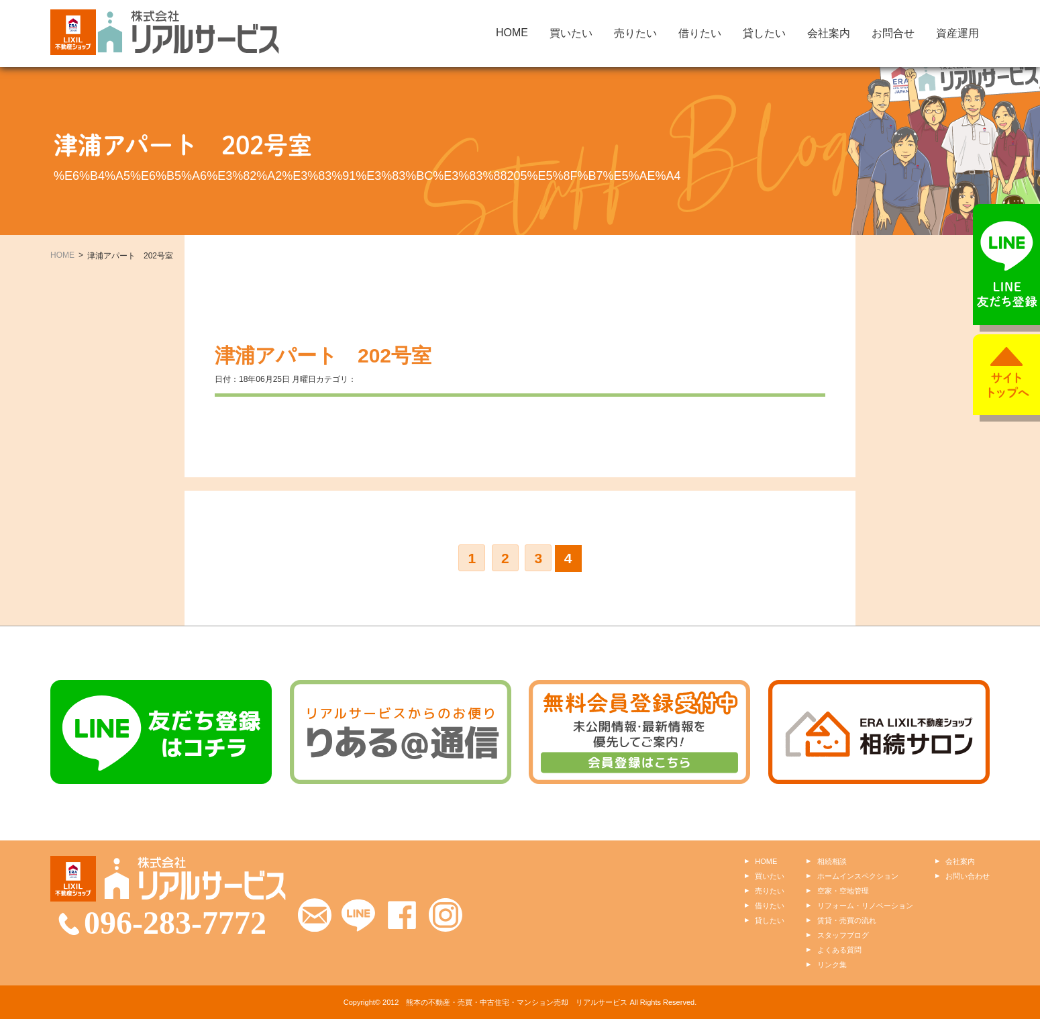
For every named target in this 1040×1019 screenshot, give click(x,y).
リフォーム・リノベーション (865, 906)
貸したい (764, 33)
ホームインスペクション (857, 876)
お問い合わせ (967, 876)
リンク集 (832, 965)
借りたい (699, 33)
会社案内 (828, 33)
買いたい (571, 33)
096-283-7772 (175, 922)
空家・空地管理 (843, 891)
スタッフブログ (843, 935)
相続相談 (832, 861)
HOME (512, 32)
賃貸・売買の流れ (846, 920)
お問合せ (893, 33)
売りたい (635, 33)
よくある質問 (839, 950)
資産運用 (957, 33)
